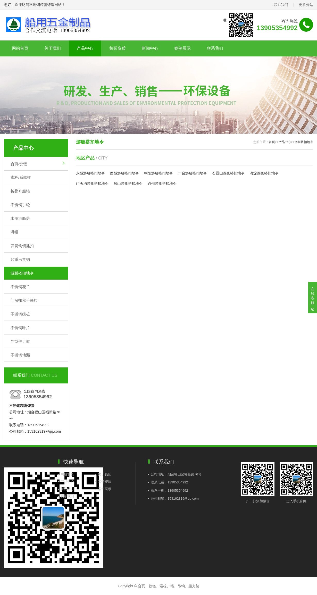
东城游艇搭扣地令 (90, 173)
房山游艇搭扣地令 (128, 183)
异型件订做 (20, 341)
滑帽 (14, 232)
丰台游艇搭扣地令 (192, 173)
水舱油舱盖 (20, 218)
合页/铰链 (19, 164)
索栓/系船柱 (21, 177)
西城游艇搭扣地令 (124, 173)
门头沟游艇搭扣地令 (92, 183)
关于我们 (52, 48)
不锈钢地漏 (20, 355)
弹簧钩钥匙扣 (22, 246)
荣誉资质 (117, 48)
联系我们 (281, 5)
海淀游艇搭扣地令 (264, 173)
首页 (272, 142)
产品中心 (85, 48)
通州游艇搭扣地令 (162, 183)
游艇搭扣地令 (22, 273)
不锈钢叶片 (20, 327)
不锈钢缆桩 (20, 314)
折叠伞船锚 (20, 191)
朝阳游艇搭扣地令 (158, 173)
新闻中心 (150, 48)
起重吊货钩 (20, 259)
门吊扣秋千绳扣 (24, 300)
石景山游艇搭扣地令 (228, 173)
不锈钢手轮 (20, 205)
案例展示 (182, 48)
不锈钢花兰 (20, 286)
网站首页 (20, 48)
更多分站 (306, 5)
